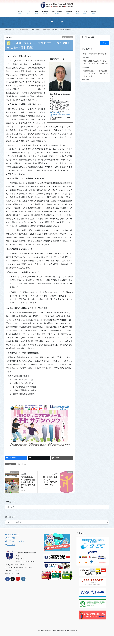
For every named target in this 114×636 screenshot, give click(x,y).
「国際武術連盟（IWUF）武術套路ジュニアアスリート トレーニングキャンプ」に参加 (95, 73)
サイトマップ (12, 534)
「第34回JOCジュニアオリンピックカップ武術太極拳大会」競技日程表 (95, 62)
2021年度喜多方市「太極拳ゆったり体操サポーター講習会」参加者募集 (28, 482)
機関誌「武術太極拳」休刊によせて (95, 54)
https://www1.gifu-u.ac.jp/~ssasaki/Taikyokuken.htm (60, 114)
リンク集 (10, 538)
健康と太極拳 (67, 37)
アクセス (10, 545)
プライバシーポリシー (15, 541)
